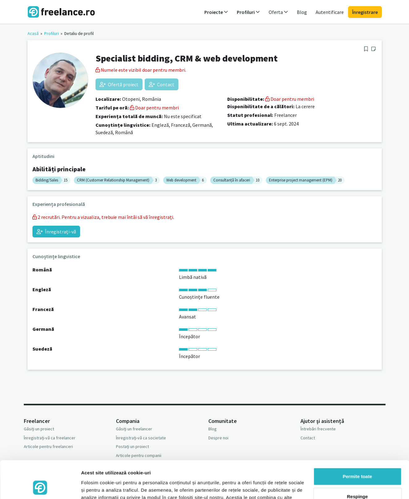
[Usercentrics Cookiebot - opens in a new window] (40, 487)
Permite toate (357, 441)
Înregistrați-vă (56, 231)
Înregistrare (365, 12)
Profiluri (51, 33)
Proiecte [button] (216, 12)
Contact (161, 84)
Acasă (33, 33)
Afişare (89, 486)
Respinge (357, 461)
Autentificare (330, 12)
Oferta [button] (278, 12)
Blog (302, 12)
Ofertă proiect (119, 84)
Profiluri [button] (248, 12)
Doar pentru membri (154, 107)
